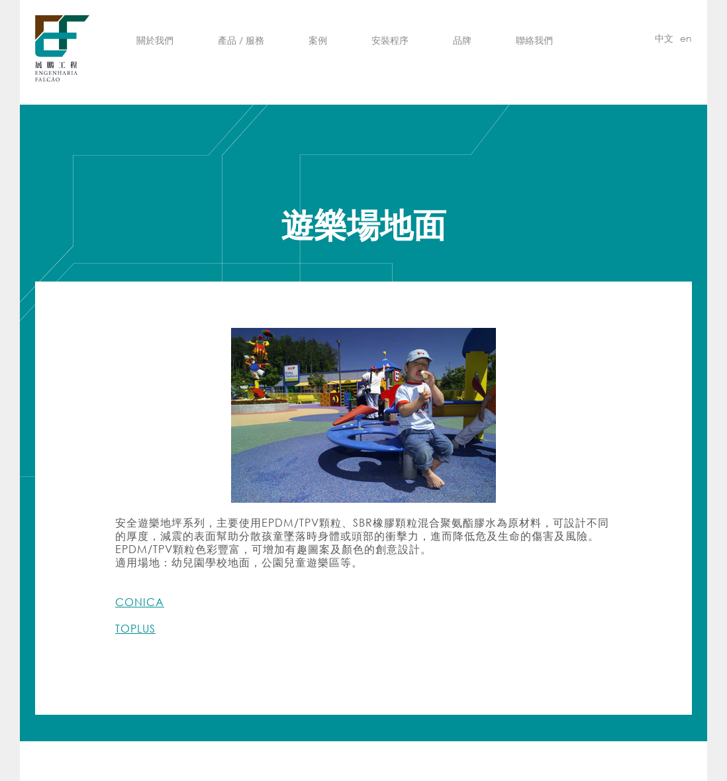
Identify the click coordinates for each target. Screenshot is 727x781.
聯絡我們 (534, 40)
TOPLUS (135, 628)
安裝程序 (390, 40)
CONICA (139, 602)
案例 (318, 40)
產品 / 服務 (241, 40)
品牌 (462, 40)
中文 (664, 38)
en (686, 38)
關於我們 (154, 40)
